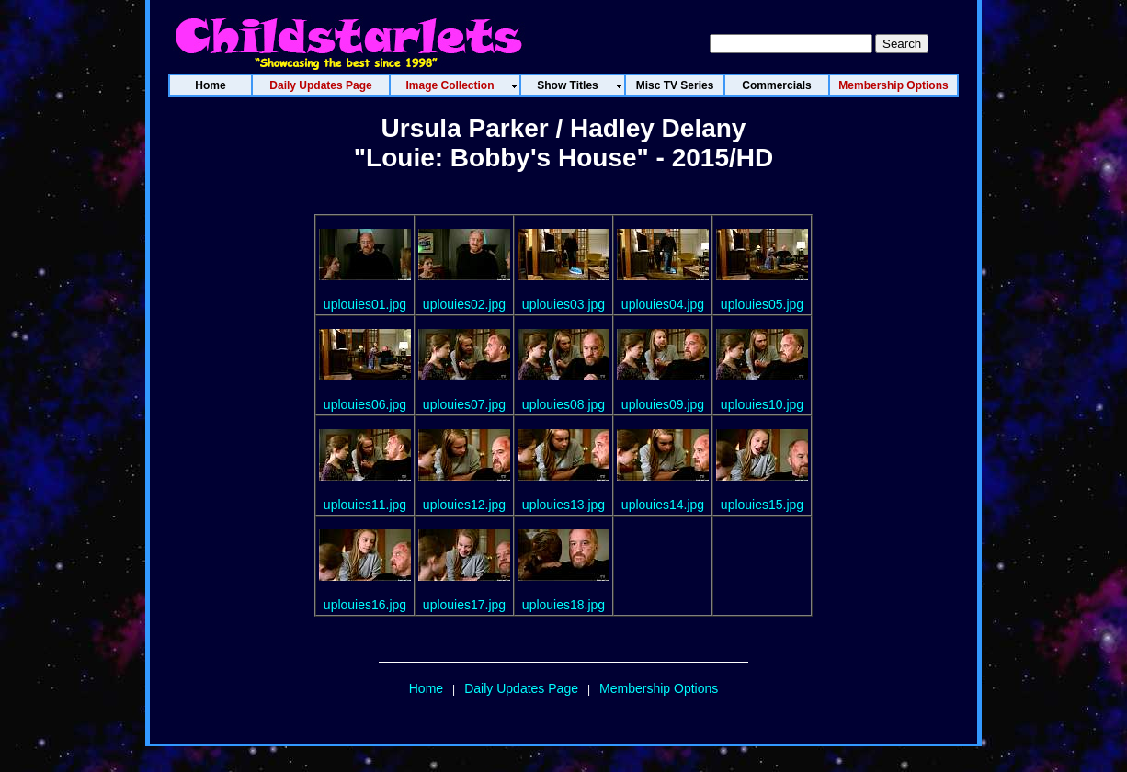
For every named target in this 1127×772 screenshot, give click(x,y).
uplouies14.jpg (662, 504)
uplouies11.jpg (365, 504)
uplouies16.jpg (365, 604)
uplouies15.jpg (762, 504)
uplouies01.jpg (365, 304)
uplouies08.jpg (563, 404)
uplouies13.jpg (563, 504)
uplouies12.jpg (464, 504)
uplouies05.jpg (762, 304)
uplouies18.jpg (563, 604)
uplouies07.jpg (464, 404)
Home (426, 688)
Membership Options (658, 688)
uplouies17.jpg (464, 604)
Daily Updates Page (521, 688)
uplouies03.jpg (563, 304)
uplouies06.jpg (365, 404)
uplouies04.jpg (662, 304)
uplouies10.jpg (762, 404)
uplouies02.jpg (464, 304)
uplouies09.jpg (662, 404)
